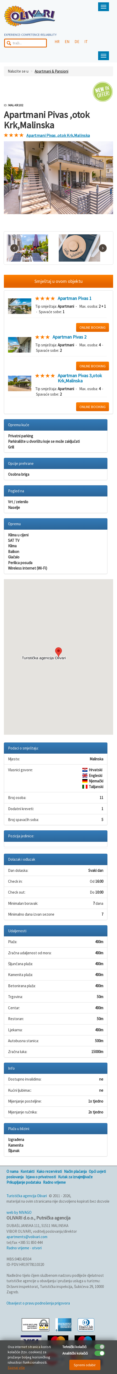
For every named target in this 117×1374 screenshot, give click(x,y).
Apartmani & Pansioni (51, 71)
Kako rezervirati (49, 1171)
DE (77, 41)
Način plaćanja (75, 1171)
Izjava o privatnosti (41, 1176)
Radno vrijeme (54, 1182)
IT (86, 41)
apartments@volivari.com (26, 1236)
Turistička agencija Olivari (26, 1195)
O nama (12, 1171)
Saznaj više (16, 1367)
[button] (58, 652)
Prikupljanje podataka (23, 1182)
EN (67, 41)
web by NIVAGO (19, 1212)
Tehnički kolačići (74, 1346)
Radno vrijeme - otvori (24, 1247)
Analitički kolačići (75, 1353)
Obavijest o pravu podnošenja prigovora (38, 1303)
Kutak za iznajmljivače (75, 1176)
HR (57, 41)
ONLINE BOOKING (92, 327)
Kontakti (27, 1171)
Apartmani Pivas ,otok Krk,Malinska (58, 135)
